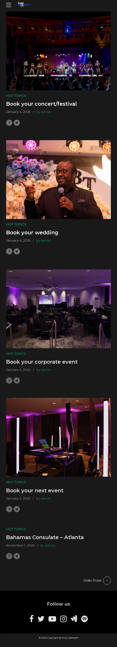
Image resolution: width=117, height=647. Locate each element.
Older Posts (92, 580)
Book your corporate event (42, 364)
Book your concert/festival (41, 104)
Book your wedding (32, 232)
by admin (43, 112)
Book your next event (34, 493)
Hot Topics (16, 96)
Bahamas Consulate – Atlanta (45, 540)
